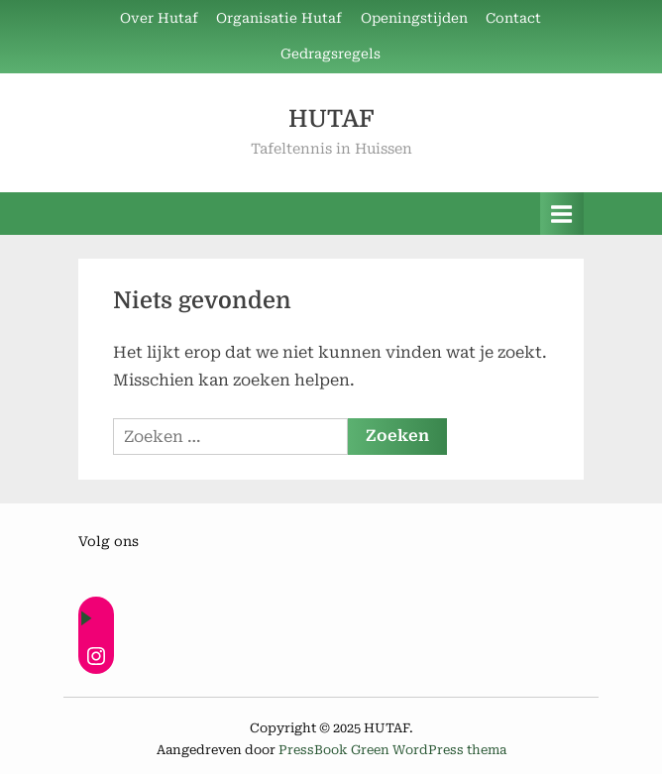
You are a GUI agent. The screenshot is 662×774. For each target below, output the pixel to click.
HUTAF (331, 119)
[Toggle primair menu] (562, 213)
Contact (513, 18)
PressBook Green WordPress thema (392, 749)
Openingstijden (414, 18)
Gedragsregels (330, 53)
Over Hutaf (159, 18)
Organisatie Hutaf (279, 18)
